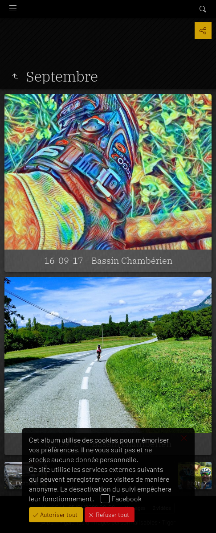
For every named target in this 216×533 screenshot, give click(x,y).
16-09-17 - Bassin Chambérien (108, 260)
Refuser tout (111, 514)
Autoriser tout (58, 514)
